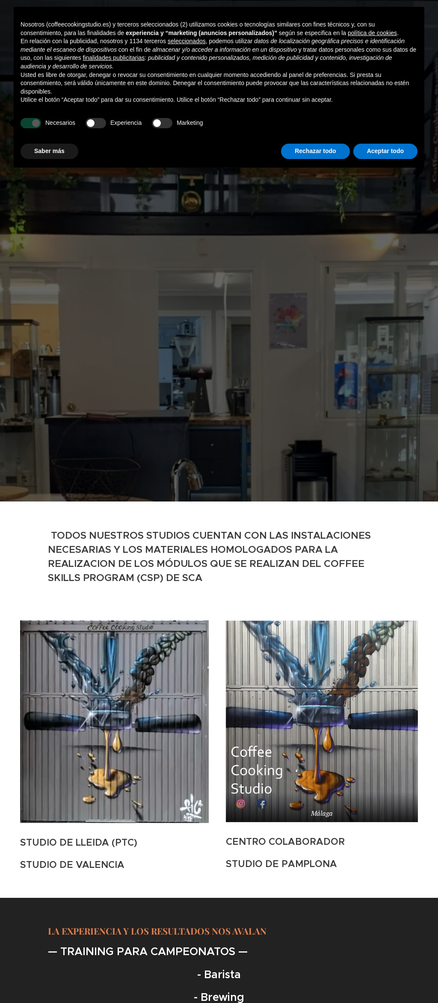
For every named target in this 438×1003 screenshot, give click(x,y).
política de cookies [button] (372, 33)
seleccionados (187, 41)
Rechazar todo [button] (315, 151)
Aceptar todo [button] (385, 151)
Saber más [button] (49, 151)
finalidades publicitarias (114, 57)
